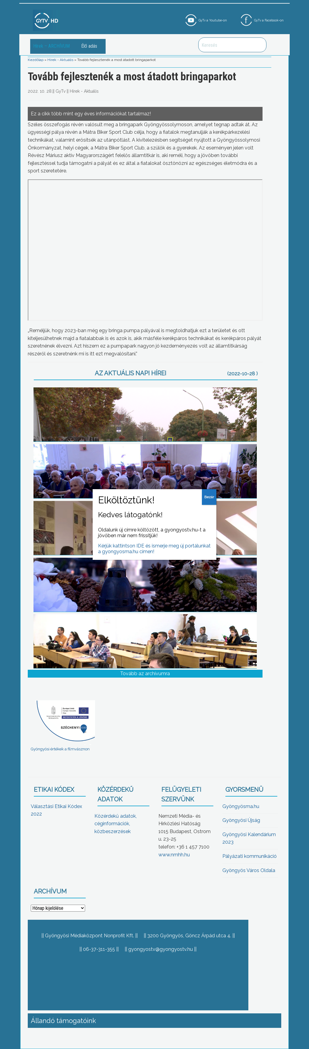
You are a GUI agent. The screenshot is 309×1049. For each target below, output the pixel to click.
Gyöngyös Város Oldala (248, 870)
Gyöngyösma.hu (240, 806)
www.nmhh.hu (174, 855)
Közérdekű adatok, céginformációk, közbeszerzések (115, 823)
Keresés (258, 45)
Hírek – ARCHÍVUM (51, 46)
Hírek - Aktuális (60, 60)
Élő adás (89, 46)
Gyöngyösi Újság (241, 820)
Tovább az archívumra (145, 673)
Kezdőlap (35, 60)
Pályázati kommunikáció (249, 856)
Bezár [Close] (209, 497)
